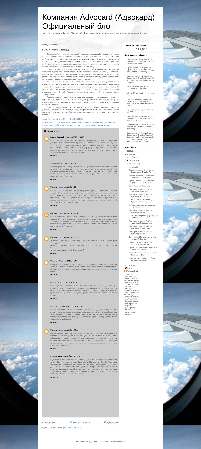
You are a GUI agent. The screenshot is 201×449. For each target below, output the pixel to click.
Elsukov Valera (56, 356)
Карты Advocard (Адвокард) (139, 186)
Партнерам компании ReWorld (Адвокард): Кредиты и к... (140, 195)
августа (132, 167)
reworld (93, 125)
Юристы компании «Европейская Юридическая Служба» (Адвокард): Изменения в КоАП (140, 118)
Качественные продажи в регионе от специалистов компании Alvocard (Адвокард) (141, 127)
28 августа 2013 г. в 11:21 (71, 163)
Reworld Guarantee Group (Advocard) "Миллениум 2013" (143, 254)
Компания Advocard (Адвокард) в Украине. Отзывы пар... (141, 201)
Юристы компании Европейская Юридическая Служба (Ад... (141, 171)
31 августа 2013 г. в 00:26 (68, 330)
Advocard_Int (132, 271)
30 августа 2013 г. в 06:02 (67, 282)
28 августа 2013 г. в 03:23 (74, 137)
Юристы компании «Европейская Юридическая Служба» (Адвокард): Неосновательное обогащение (140, 70)
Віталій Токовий (57, 137)
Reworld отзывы (103, 125)
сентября (133, 164)
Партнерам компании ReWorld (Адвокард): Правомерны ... (140, 190)
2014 (129, 151)
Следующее (48, 422)
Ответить (54, 156)
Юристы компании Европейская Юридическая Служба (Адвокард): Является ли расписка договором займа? (140, 102)
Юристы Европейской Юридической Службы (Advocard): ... (143, 249)
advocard (63, 125)
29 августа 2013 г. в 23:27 (68, 237)
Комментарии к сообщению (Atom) (69, 427)
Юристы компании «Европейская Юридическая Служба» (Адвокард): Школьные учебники (140, 61)
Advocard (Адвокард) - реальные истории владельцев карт (139, 88)
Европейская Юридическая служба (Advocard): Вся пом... (142, 238)
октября (132, 160)
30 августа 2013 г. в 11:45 (73, 306)
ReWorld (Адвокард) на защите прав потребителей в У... (143, 206)
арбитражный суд (97, 122)
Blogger (122, 442)
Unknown (54, 187)
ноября (132, 157)
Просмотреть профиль (129, 313)
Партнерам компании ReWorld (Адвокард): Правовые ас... (140, 222)
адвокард (52, 122)
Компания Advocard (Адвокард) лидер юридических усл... (141, 243)
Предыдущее (111, 422)
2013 (129, 154)
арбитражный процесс (80, 122)
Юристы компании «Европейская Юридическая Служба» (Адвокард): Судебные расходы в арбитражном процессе (140, 79)
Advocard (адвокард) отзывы (78, 125)
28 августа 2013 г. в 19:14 (68, 187)
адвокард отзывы (64, 122)
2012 (129, 265)
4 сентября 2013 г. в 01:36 (73, 356)
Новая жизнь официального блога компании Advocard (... (142, 259)
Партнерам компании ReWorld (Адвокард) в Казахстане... (140, 211)
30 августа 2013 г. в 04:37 (68, 261)
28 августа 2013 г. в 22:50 (68, 213)
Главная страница (80, 422)
